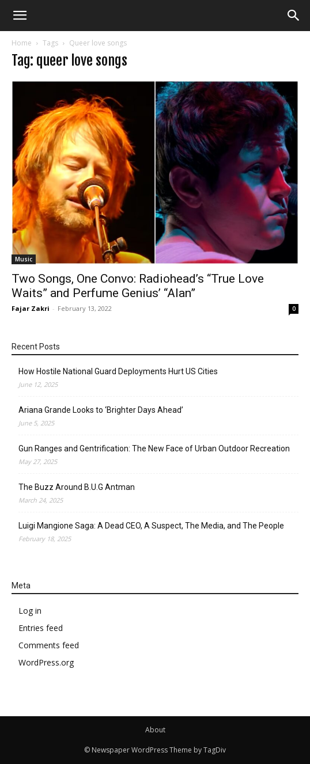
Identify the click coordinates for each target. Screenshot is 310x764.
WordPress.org (46, 662)
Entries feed (40, 627)
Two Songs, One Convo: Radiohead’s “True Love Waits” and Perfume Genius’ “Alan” (138, 286)
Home (22, 43)
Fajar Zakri (31, 308)
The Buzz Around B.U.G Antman (76, 487)
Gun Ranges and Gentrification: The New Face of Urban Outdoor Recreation (154, 448)
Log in (29, 610)
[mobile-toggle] (19, 15)
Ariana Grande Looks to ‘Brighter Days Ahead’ (100, 410)
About (155, 730)
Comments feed (48, 645)
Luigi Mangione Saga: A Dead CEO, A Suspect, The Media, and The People (151, 525)
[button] (294, 15)
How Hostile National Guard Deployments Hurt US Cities (118, 371)
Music (23, 259)
